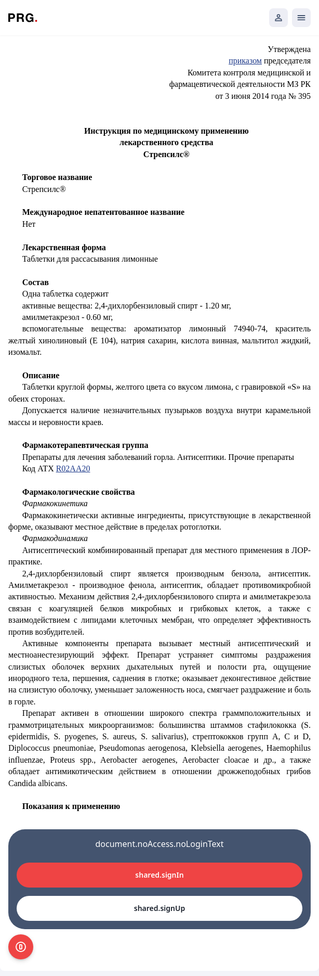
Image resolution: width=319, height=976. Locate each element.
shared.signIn (159, 875)
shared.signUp (159, 908)
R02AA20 (73, 468)
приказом (245, 60)
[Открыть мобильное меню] (301, 17)
